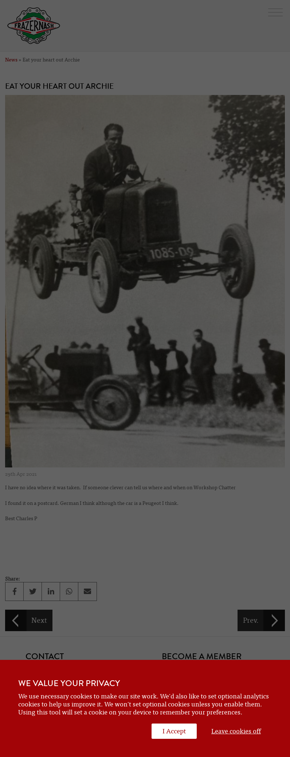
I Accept (174, 731)
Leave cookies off (236, 731)
